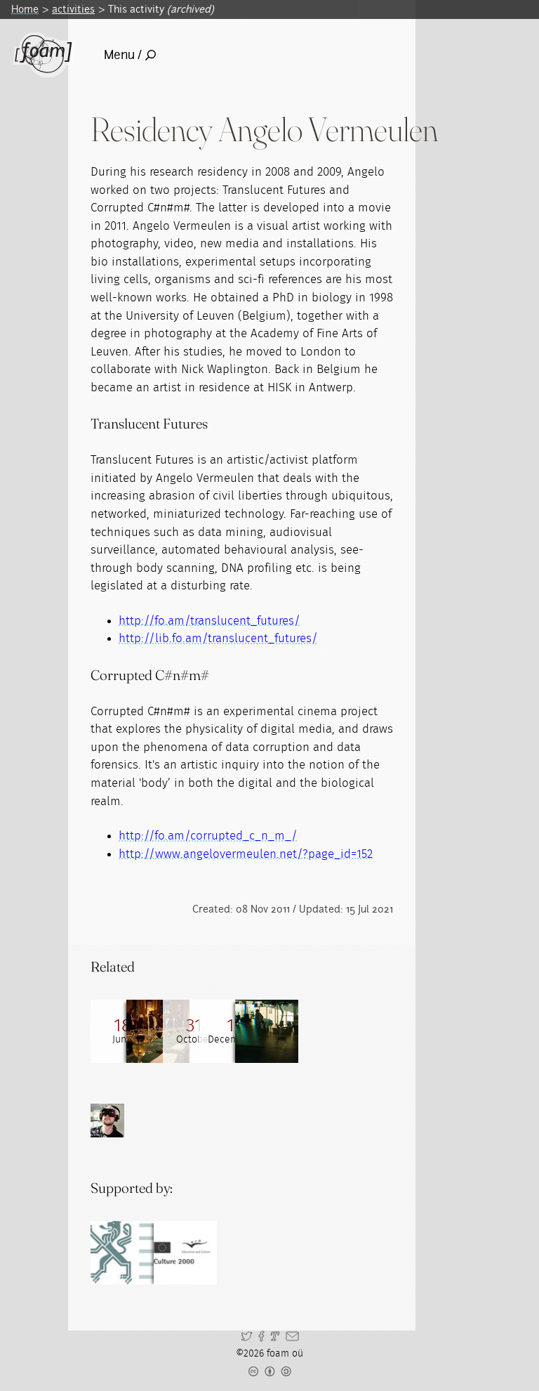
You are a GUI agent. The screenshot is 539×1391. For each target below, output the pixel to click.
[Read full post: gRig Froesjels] (185, 1031)
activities (73, 9)
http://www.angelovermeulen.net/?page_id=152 (246, 854)
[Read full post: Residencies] (374, 1031)
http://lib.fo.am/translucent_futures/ (218, 638)
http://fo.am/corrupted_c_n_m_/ (208, 836)
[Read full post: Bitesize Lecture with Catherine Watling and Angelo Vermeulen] (311, 1031)
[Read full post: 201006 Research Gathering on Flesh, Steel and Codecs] (122, 1031)
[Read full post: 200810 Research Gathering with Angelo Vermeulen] (248, 1031)
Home (25, 9)
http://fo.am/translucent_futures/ (209, 621)
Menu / (130, 55)
